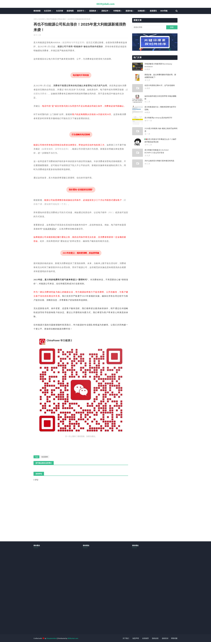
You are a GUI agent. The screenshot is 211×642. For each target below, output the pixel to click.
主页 (35, 19)
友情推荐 (145, 638)
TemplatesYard (52, 638)
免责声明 (135, 638)
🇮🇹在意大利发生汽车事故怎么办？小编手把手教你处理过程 (160, 140)
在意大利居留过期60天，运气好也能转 (160, 85)
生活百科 (41, 19)
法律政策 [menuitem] (141, 11)
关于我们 (126, 638)
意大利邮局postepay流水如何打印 (158, 118)
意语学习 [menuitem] (80, 11)
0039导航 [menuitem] (164, 11)
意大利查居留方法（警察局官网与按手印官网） (160, 108)
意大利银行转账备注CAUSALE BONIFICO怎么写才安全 (157, 151)
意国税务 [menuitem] (92, 11)
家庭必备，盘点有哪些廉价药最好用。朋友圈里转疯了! (160, 75)
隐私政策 (155, 638)
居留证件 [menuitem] (104, 11)
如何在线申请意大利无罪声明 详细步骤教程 (160, 97)
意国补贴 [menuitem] (129, 11)
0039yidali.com (105, 4)
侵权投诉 (165, 638)
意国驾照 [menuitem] (70, 11)
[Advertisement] (80, 594)
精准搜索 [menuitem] (37, 11)
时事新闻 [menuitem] (116, 11)
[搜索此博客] (149, 27)
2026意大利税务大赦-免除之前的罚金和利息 (161, 129)
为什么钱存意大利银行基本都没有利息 (159, 161)
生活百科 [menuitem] (47, 11)
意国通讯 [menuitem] (153, 11)
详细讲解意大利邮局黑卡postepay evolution (158, 65)
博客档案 (174, 638)
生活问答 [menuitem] (59, 11)
